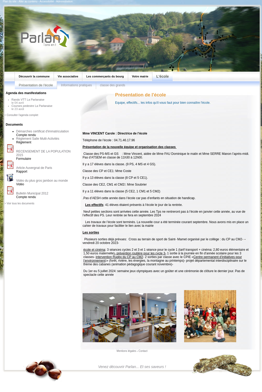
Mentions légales (126, 351)
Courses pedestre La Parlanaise (31, 105)
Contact (143, 351)
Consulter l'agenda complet (22, 115)
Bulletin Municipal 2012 (32, 193)
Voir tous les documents (20, 203)
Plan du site (9, 1)
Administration (64, 1)
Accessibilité (47, 1)
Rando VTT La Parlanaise (27, 99)
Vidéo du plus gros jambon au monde (42, 180)
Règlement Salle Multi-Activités (37, 138)
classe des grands (112, 85)
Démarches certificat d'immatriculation (42, 131)
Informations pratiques (76, 85)
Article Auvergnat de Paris (34, 168)
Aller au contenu (27, 1)
